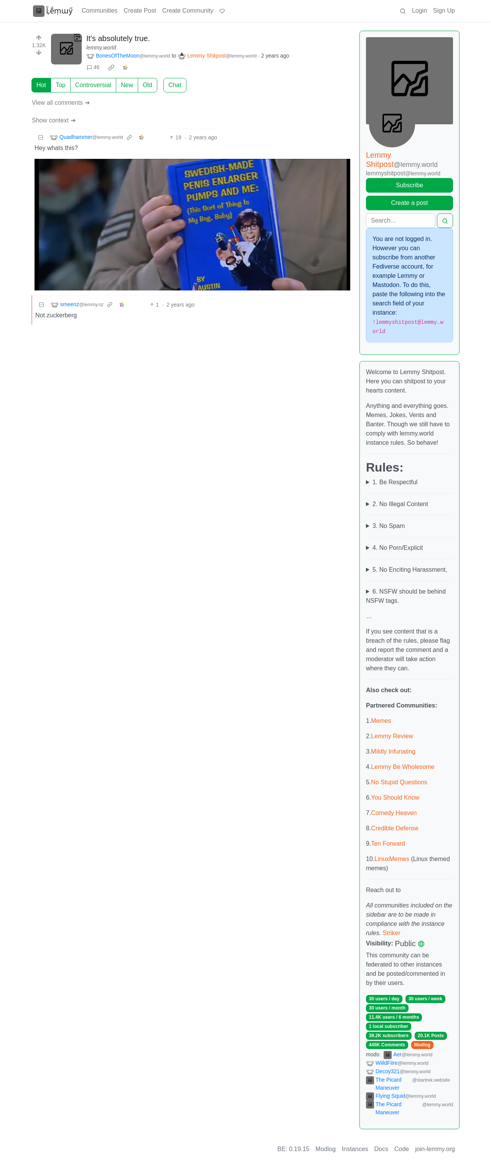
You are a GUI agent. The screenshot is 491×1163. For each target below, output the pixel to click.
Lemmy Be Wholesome (402, 767)
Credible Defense (395, 828)
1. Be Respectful (394, 482)
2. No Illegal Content (400, 504)
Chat (174, 85)
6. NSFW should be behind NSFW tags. (406, 596)
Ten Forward (388, 843)
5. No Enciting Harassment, (409, 569)
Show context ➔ (54, 120)
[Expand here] (66, 49)
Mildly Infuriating (393, 751)
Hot (41, 85)
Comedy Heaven (394, 813)
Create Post (140, 10)
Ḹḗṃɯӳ (52, 11)
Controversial (93, 85)
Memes (381, 721)
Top (61, 85)
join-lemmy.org (435, 1149)
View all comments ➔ (61, 102)
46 (93, 67)
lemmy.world (101, 48)
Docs (381, 1149)
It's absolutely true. (118, 38)
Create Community (187, 10)
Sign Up (444, 10)
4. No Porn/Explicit (397, 547)
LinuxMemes (391, 859)
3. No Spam (388, 526)
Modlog (422, 1045)
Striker (391, 933)
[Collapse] (41, 138)
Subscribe (409, 185)
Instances (355, 1149)
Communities (99, 10)
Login (419, 10)
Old (147, 85)
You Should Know (395, 797)
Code (401, 1149)
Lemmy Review (392, 736)
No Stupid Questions (399, 782)
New (127, 85)
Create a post (409, 203)
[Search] (400, 220)
